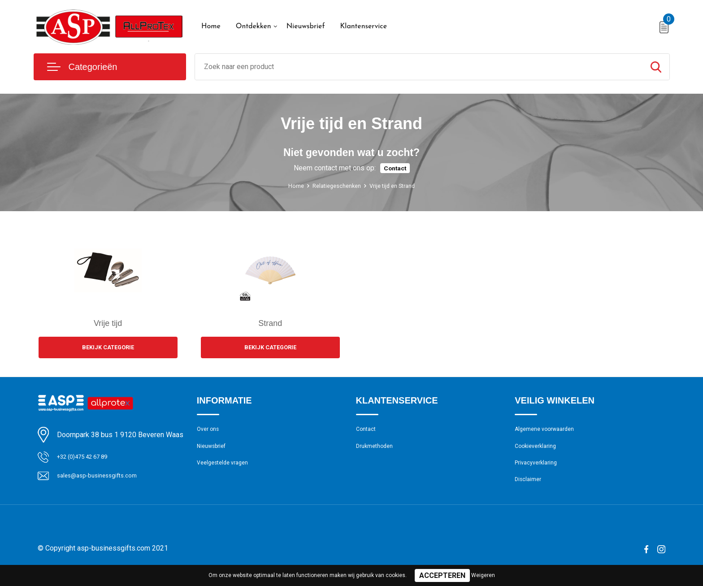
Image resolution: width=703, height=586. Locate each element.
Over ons (210, 432)
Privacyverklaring (539, 471)
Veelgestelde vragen (226, 471)
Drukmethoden (377, 451)
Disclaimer (530, 490)
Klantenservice (363, 26)
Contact (395, 168)
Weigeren (483, 575)
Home (211, 26)
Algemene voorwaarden (550, 432)
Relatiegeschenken (333, 186)
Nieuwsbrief (305, 26)
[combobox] (418, 67)
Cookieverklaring (539, 451)
